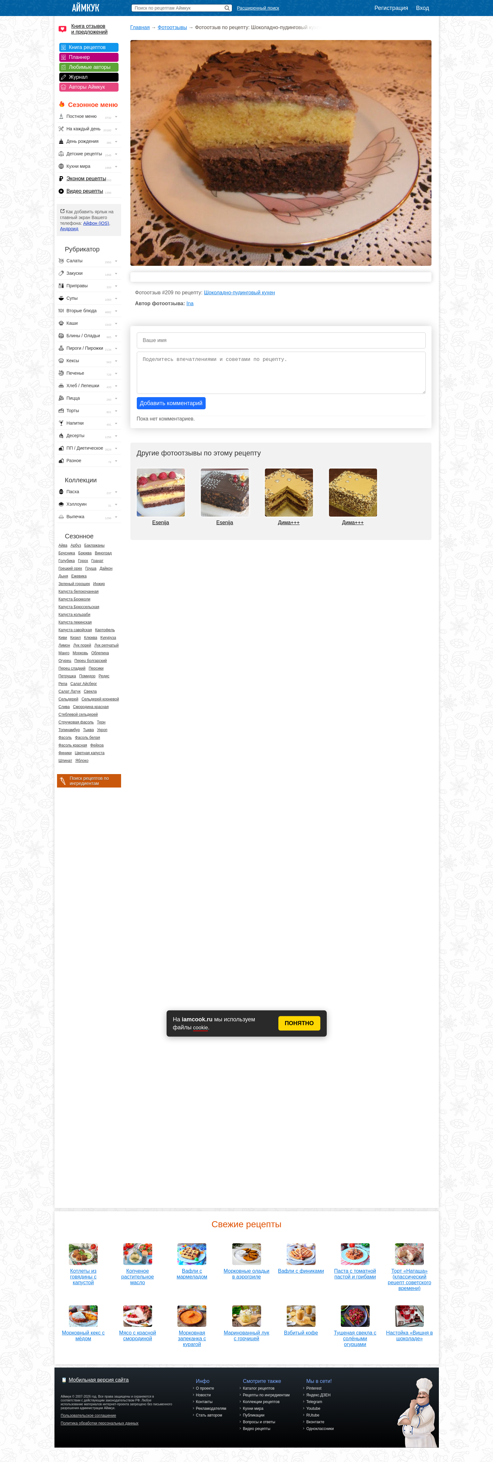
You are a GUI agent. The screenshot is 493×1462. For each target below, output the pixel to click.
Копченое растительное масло (137, 1274)
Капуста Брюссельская (79, 607)
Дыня (63, 576)
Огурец (65, 660)
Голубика (67, 561)
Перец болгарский (90, 660)
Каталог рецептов (259, 1395)
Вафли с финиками (301, 1269)
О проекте (205, 1395)
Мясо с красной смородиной (137, 1333)
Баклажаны (94, 545)
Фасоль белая (87, 737)
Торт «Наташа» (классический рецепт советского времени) (409, 1277)
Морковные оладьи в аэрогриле (246, 1271)
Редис (104, 676)
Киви (63, 637)
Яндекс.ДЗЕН (318, 1402)
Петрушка (67, 676)
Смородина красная (91, 707)
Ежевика (78, 576)
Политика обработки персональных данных (100, 1430)
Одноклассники (320, 1436)
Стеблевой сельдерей (78, 714)
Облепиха (100, 653)
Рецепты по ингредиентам (266, 1402)
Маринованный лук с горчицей (246, 1341)
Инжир (99, 584)
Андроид (69, 228)
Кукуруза (108, 637)
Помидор (87, 676)
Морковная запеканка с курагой (191, 1336)
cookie (200, 1027)
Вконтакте (315, 1429)
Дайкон (106, 568)
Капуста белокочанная (79, 591)
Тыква (88, 730)
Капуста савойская (75, 630)
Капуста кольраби (74, 614)
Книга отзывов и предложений (89, 29)
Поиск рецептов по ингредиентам (89, 781)
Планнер (79, 57)
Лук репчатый (106, 645)
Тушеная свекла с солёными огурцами (355, 1343)
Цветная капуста (90, 753)
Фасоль (65, 737)
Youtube (313, 1416)
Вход (422, 8)
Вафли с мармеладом (192, 1271)
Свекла (90, 691)
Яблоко (81, 760)
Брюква (85, 553)
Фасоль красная (73, 745)
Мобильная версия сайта (99, 1387)
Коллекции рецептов (261, 1409)
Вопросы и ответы (259, 1429)
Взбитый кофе (301, 1338)
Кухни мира (253, 1416)
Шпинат (65, 760)
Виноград (103, 553)
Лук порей (82, 645)
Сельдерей (68, 699)
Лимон (64, 645)
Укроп (102, 730)
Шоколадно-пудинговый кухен (239, 292)
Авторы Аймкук (87, 87)
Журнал (78, 77)
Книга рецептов (87, 47)
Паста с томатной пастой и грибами (355, 1271)
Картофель (105, 630)
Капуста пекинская (75, 622)
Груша (90, 568)
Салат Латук (70, 691)
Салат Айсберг (83, 684)
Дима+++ (289, 522)
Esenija (160, 522)
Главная (140, 27)
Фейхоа (97, 745)
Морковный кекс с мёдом (83, 1333)
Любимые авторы (90, 67)
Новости (203, 1402)
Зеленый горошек (74, 584)
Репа (63, 684)
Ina (189, 303)
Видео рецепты (85, 191)
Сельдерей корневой (100, 699)
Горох (83, 561)
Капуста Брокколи (74, 599)
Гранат (97, 561)
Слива (64, 707)
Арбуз (75, 545)
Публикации (253, 1422)
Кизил (75, 637)
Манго (64, 653)
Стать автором (209, 1422)
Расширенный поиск (258, 8)
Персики (96, 668)
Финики (65, 753)
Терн (101, 722)
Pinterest (313, 1395)
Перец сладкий (72, 668)
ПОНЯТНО (299, 1023)
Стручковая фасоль (76, 722)
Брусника (67, 553)
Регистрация (391, 8)
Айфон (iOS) (96, 223)
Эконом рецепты (86, 178)
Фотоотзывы (172, 27)
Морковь (80, 653)
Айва (63, 545)
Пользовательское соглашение (88, 1423)
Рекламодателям (211, 1416)
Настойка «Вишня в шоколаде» (409, 1341)
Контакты (204, 1409)
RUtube (312, 1422)
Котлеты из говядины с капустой (83, 1274)
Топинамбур (69, 730)
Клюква (90, 637)
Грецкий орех (70, 568)
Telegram (314, 1409)
